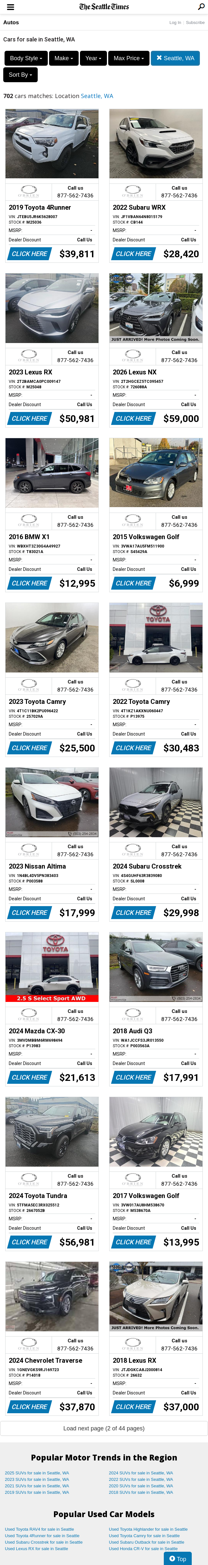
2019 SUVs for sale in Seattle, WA (37, 1492)
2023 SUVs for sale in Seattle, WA (37, 1479)
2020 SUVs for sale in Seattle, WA (141, 1485)
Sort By (20, 75)
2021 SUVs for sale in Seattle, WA (37, 1485)
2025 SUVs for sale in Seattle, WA (37, 1473)
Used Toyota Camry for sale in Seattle (144, 1535)
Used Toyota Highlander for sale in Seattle (148, 1529)
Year (93, 58)
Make (64, 58)
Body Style (26, 58)
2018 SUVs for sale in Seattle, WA (141, 1492)
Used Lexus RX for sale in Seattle (36, 1548)
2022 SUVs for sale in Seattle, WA (141, 1479)
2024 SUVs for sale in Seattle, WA (141, 1473)
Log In (175, 22)
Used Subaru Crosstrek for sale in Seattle (44, 1542)
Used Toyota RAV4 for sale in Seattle (39, 1529)
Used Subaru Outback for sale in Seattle (146, 1542)
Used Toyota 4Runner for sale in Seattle (42, 1535)
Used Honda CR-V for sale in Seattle (143, 1548)
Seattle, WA (175, 58)
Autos (11, 22)
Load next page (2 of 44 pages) (104, 1428)
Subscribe (195, 22)
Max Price (129, 58)
